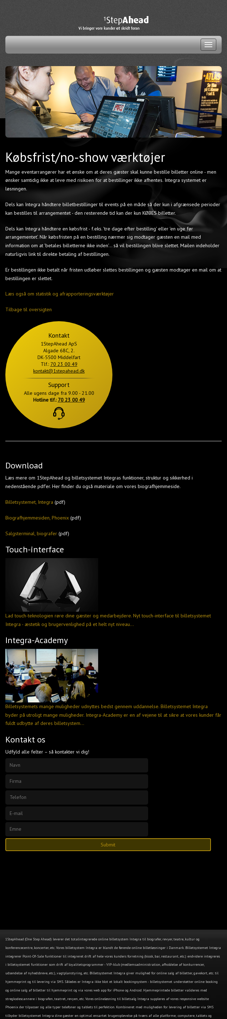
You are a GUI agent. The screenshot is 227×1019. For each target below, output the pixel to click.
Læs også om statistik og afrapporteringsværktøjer (59, 293)
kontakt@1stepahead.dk (59, 371)
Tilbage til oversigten (28, 309)
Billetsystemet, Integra (29, 502)
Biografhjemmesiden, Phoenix (37, 518)
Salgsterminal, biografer (31, 533)
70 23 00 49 (63, 364)
